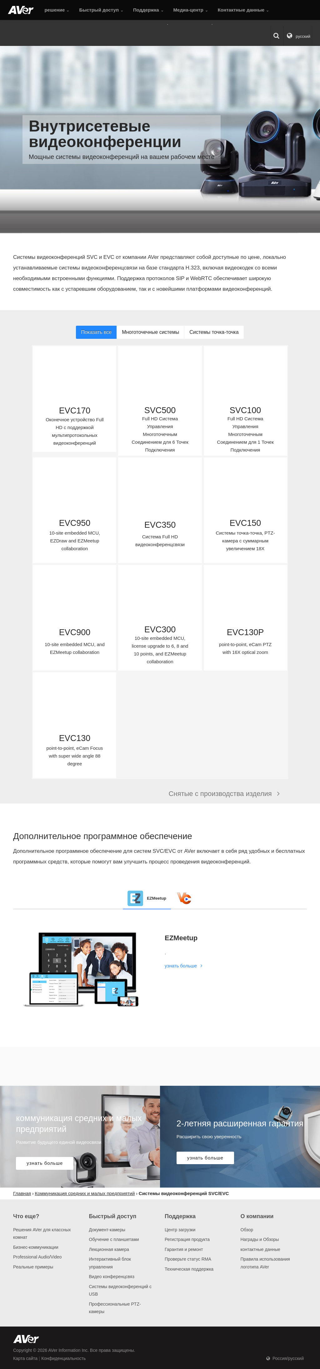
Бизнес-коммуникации (35, 1247)
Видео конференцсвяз (111, 1276)
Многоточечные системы (150, 332)
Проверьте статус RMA (188, 1259)
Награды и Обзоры (260, 1239)
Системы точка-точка (213, 332)
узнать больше (185, 965)
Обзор (247, 1229)
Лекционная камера (109, 1249)
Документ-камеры (107, 1229)
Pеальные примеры (33, 1266)
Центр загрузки (180, 1229)
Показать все (96, 332)
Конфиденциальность (63, 1358)
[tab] (147, 898)
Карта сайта (25, 1358)
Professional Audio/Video (37, 1256)
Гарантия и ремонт (184, 1249)
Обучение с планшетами (114, 1239)
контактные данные (260, 1249)
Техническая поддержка (189, 1269)
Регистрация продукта (187, 1239)
